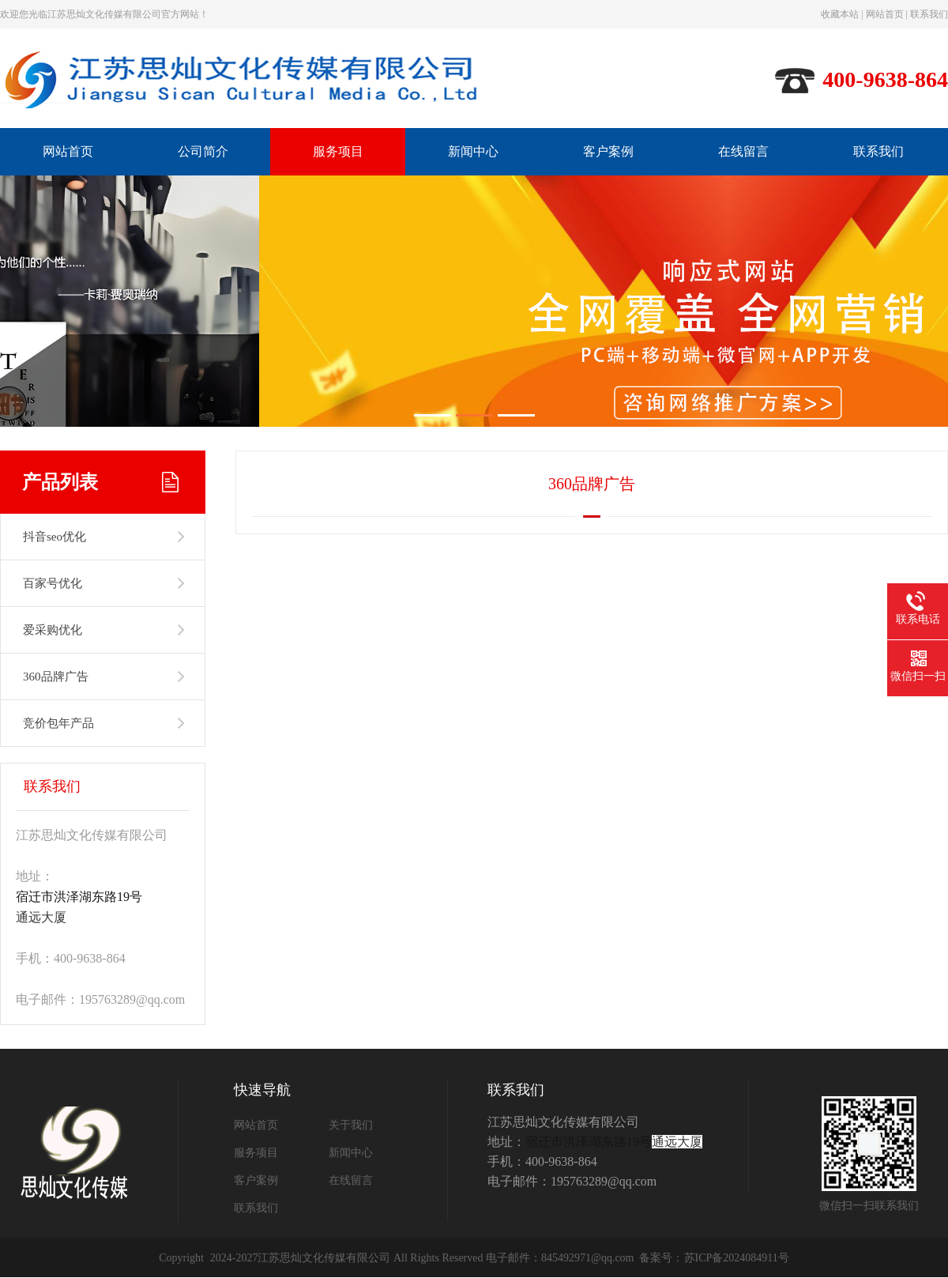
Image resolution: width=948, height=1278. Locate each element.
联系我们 (929, 14)
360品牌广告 (55, 676)
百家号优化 (52, 583)
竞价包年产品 (58, 723)
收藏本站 (840, 14)
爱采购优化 (52, 630)
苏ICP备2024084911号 (736, 1258)
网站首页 (885, 14)
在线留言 (743, 151)
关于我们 (351, 1125)
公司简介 (203, 151)
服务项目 (338, 151)
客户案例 (608, 151)
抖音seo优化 (54, 536)
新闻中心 (473, 151)
